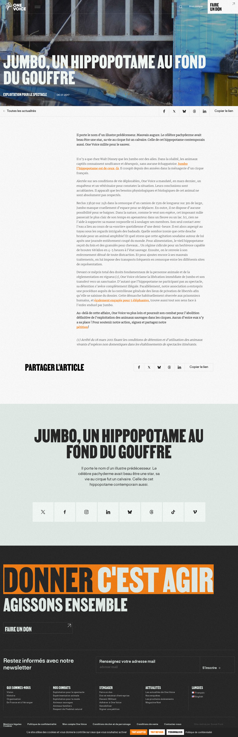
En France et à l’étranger (20, 703)
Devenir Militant (107, 699)
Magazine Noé (153, 703)
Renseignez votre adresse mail (127, 662)
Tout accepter (139, 732)
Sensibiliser (105, 706)
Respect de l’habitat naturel (67, 709)
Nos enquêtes (153, 696)
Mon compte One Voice (74, 724)
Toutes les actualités (19, 111)
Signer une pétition (109, 709)
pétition (82, 327)
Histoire (11, 696)
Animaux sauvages (63, 703)
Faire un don (105, 692)
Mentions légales (12, 724)
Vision (10, 692)
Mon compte (196, 7)
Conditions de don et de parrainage (112, 724)
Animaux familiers (62, 706)
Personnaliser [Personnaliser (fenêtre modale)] (175, 732)
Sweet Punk (217, 724)
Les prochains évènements (160, 699)
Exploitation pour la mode (66, 699)
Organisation (14, 699)
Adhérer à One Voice (110, 703)
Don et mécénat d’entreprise (114, 696)
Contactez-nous (172, 724)
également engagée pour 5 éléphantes (121, 300)
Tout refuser (157, 732)
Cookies (7, 726)
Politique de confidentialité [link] (198, 732)
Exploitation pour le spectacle (68, 692)
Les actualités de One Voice (160, 692)
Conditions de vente (147, 724)
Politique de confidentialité (41, 724)
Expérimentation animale (66, 696)
